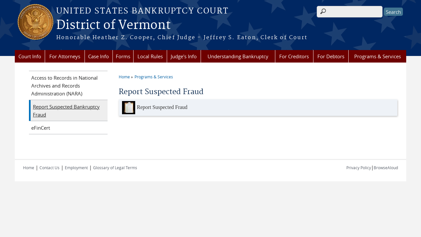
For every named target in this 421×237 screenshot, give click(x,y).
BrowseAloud (386, 167)
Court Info (29, 56)
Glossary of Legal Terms (115, 167)
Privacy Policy (358, 167)
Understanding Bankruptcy (238, 56)
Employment (76, 167)
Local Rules (150, 56)
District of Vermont (113, 25)
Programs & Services (377, 56)
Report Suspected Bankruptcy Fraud (66, 110)
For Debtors (330, 56)
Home (124, 76)
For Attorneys (64, 56)
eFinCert (40, 127)
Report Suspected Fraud (154, 107)
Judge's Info (184, 56)
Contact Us (49, 167)
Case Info (98, 56)
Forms (123, 56)
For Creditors (294, 56)
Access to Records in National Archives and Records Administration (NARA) (64, 85)
